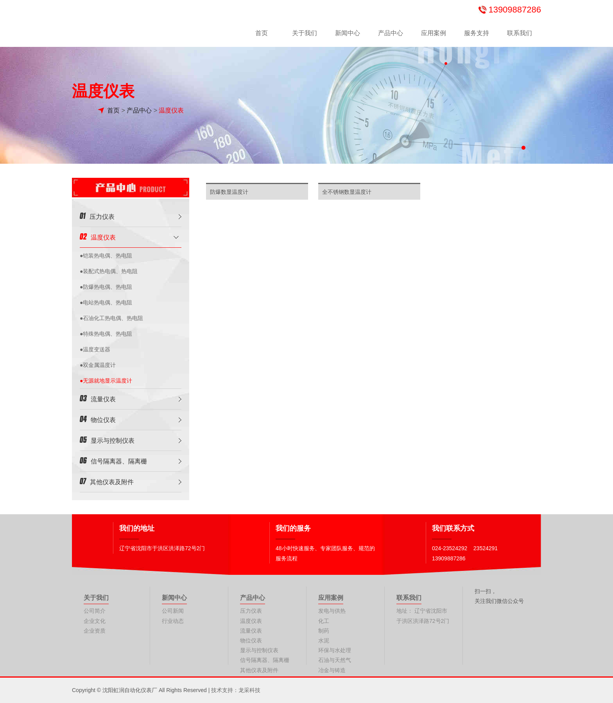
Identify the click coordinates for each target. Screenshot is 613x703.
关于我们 (304, 33)
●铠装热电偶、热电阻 (106, 255)
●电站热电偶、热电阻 (106, 302)
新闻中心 (347, 33)
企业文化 (95, 621)
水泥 (323, 640)
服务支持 (476, 33)
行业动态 (173, 621)
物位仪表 (98, 419)
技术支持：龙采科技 (235, 690)
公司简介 (95, 611)
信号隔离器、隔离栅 (113, 460)
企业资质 (95, 631)
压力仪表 (97, 216)
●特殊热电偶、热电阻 (106, 334)
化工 (323, 621)
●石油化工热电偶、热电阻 (111, 318)
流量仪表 (98, 398)
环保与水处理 (334, 650)
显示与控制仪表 (107, 440)
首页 (261, 33)
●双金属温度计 (98, 365)
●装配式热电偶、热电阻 (109, 271)
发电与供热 (332, 611)
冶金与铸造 (332, 670)
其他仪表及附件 (107, 481)
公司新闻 (173, 611)
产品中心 (390, 33)
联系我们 (519, 33)
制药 (323, 631)
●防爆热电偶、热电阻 (106, 287)
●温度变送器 (95, 349)
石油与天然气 (334, 660)
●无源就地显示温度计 (106, 380)
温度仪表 (171, 110)
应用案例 (433, 33)
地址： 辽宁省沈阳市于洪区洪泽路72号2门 (422, 616)
